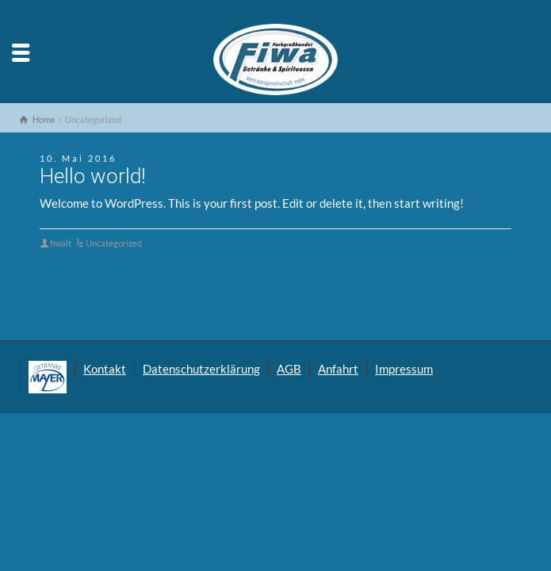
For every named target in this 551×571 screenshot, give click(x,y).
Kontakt (104, 369)
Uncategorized (114, 243)
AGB (289, 369)
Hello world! (93, 176)
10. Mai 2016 (78, 158)
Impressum (404, 369)
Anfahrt (338, 369)
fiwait (60, 243)
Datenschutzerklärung (201, 369)
